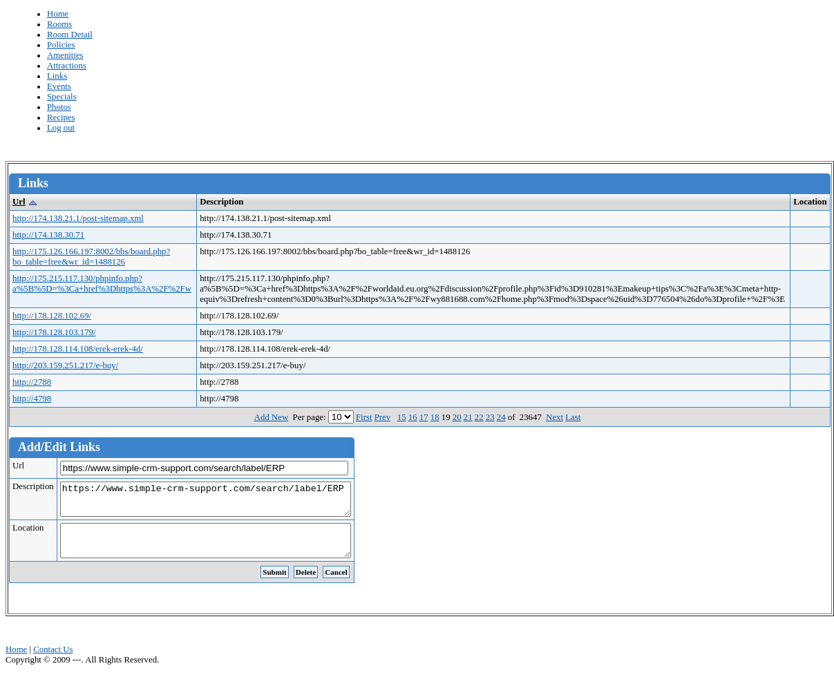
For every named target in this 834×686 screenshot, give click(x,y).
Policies (61, 45)
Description (33, 486)
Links (57, 76)
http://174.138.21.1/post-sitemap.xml (78, 218)
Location (28, 534)
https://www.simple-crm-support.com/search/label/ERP (223, 502)
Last (572, 417)
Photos (59, 107)
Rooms (59, 24)
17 (423, 417)
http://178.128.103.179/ (54, 332)
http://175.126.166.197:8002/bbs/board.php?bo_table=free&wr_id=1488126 (91, 257)
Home (57, 14)
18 (434, 417)
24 (501, 417)
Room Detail (70, 34)
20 (457, 417)
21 (468, 417)
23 (490, 417)
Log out (61, 128)
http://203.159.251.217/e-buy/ (65, 365)
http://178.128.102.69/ (51, 316)
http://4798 (31, 398)
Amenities (65, 55)
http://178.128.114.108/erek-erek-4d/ (77, 349)
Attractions (66, 65)
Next (554, 417)
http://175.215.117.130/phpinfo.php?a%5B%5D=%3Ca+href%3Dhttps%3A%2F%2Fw (101, 284)
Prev (382, 417)
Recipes (61, 117)
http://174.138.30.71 (48, 235)
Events (59, 86)
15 (401, 417)
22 (479, 417)
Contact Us (53, 662)
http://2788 (31, 382)
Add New (271, 417)
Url (18, 202)
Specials (62, 97)
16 (412, 417)
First (364, 417)
